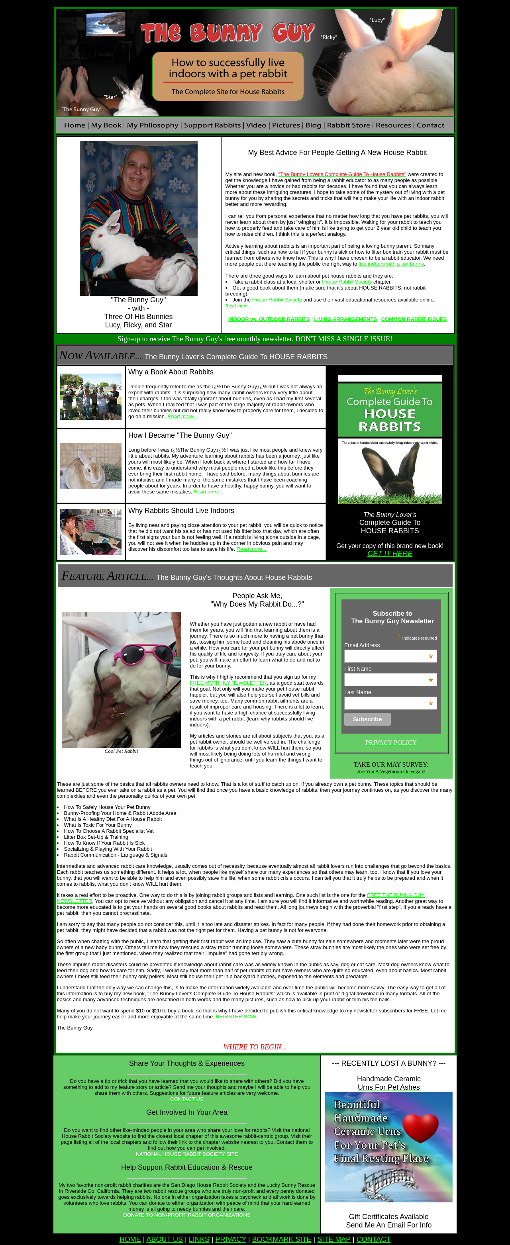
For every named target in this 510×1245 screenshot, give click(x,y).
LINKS (199, 1239)
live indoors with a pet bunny (391, 264)
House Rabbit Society (347, 282)
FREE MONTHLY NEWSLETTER (228, 683)
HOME (130, 1239)
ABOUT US (164, 1239)
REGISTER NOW (236, 1017)
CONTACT (374, 1239)
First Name (388, 669)
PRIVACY (230, 1239)
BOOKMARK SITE (282, 1239)
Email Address (388, 645)
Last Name (388, 692)
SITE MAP (334, 1239)
